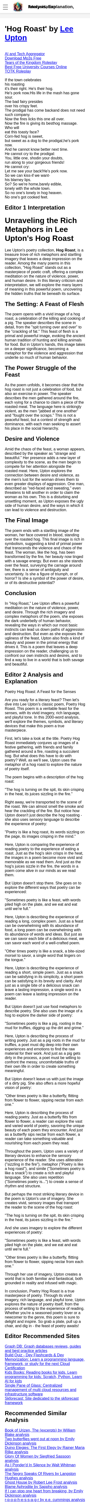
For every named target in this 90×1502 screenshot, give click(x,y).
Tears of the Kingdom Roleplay (31, 63)
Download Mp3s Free (23, 58)
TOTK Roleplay (18, 71)
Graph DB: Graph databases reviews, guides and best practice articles (43, 1348)
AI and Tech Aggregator (25, 54)
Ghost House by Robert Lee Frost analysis (41, 1482)
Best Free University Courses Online (36, 67)
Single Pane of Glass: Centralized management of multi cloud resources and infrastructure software (40, 1389)
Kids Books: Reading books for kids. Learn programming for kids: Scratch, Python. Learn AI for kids (43, 1376)
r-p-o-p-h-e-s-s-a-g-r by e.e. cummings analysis (45, 1500)
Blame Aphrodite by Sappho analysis (36, 1487)
